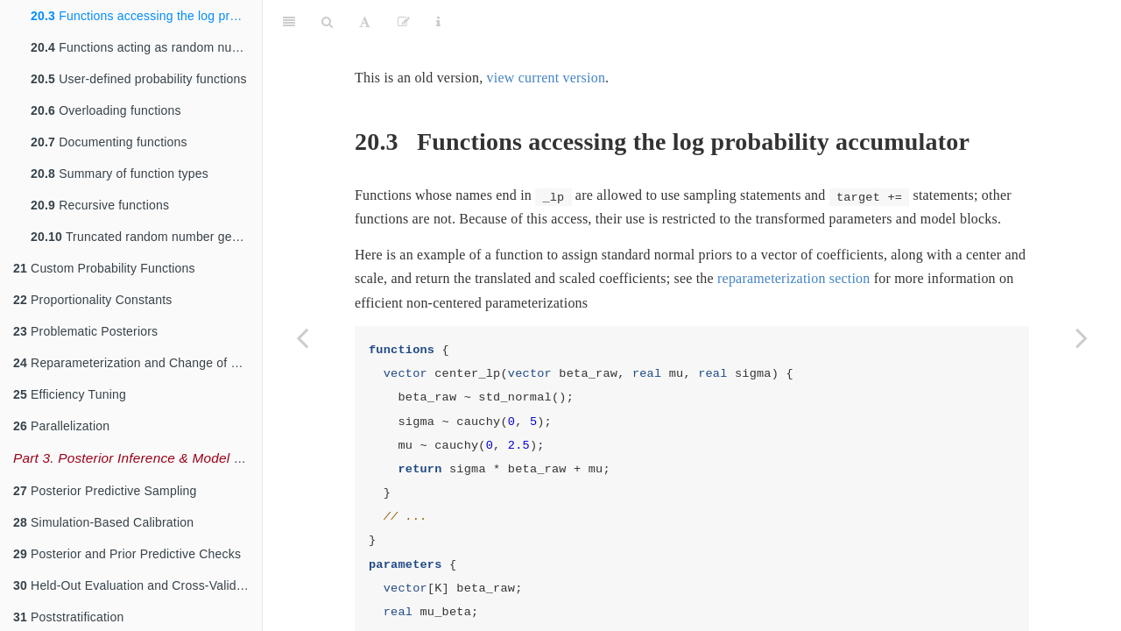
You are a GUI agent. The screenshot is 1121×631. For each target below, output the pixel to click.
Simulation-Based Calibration (103, 522)
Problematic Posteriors (85, 331)
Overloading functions (106, 110)
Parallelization (61, 426)
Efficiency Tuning (69, 394)
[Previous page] (302, 337)
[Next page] (1081, 337)
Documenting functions (109, 142)
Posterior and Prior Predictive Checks (127, 554)
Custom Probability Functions (104, 268)
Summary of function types (119, 174)
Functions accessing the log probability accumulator (146, 16)
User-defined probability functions (139, 79)
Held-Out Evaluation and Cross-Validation (137, 585)
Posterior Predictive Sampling (105, 491)
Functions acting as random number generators (146, 47)
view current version (546, 33)
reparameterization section (793, 234)
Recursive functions (100, 205)
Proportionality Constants (93, 300)
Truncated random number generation (146, 237)
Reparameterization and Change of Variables (137, 363)
